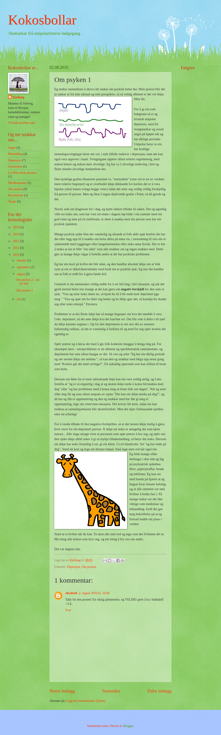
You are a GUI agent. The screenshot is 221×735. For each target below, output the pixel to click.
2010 (16, 254)
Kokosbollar (42, 19)
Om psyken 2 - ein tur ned (27, 281)
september (24, 267)
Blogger (128, 726)
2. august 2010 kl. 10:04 (94, 593)
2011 (16, 248)
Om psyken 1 (24, 290)
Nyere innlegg (62, 691)
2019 (16, 227)
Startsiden (111, 691)
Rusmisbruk (15, 195)
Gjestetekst (15, 166)
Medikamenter (17, 183)
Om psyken (88, 567)
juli (19, 299)
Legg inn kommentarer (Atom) (85, 701)
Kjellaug (18, 97)
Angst (12, 147)
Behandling (15, 154)
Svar (68, 610)
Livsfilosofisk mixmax (22, 172)
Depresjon (73, 567)
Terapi (12, 201)
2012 (16, 241)
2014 (16, 234)
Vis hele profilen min (21, 123)
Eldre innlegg (159, 691)
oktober (22, 260)
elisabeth (71, 593)
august (21, 274)
